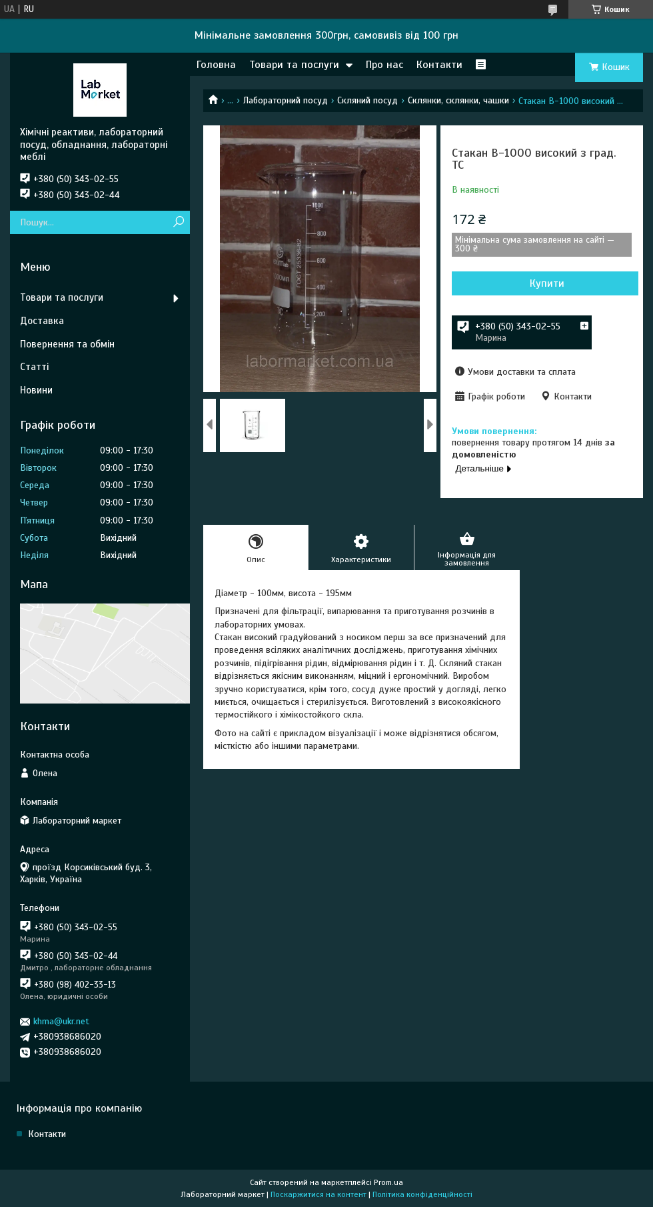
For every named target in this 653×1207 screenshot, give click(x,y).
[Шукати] (178, 222)
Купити (547, 283)
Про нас (384, 64)
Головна (216, 64)
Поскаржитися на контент (318, 1194)
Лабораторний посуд (285, 100)
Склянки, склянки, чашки (458, 100)
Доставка (42, 321)
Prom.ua (388, 1182)
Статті (34, 367)
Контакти (439, 64)
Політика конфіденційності (422, 1194)
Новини (36, 390)
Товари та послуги (294, 64)
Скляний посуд (367, 100)
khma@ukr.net (61, 1021)
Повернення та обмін (67, 344)
